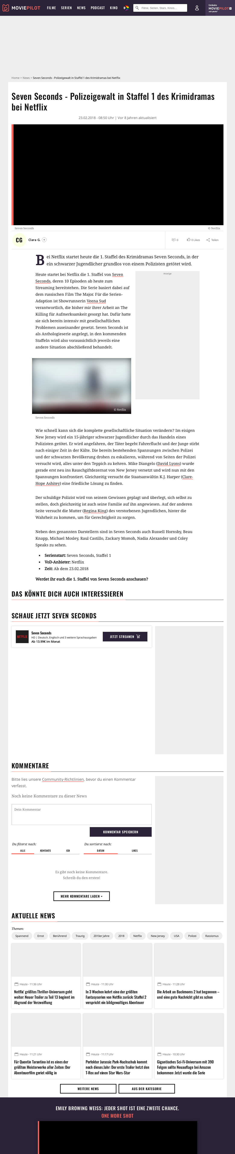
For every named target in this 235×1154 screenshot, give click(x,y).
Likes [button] (135, 850)
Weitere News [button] (88, 1088)
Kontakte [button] (45, 850)
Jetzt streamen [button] (125, 636)
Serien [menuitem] (66, 7)
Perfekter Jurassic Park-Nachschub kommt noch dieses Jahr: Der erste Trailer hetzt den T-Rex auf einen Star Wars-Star (118, 1067)
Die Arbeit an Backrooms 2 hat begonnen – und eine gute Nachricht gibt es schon (188, 994)
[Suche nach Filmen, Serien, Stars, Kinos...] (160, 8)
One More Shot (117, 1116)
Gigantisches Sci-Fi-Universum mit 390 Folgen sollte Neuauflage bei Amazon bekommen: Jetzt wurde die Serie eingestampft (185, 1067)
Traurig (80, 936)
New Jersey (158, 936)
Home (15, 78)
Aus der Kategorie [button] (147, 1088)
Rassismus (212, 936)
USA (176, 936)
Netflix (137, 936)
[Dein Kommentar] (82, 814)
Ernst (40, 936)
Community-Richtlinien (63, 779)
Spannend (21, 936)
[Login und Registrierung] (197, 8)
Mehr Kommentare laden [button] (82, 896)
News (26, 78)
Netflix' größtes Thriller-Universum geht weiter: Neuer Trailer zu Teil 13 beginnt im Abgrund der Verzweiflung (44, 997)
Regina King (95, 510)
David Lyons (168, 463)
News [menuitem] (81, 7)
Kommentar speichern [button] (120, 831)
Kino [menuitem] (114, 7)
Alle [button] (22, 850)
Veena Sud (96, 300)
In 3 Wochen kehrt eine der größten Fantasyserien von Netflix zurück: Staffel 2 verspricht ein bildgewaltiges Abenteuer (116, 997)
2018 (121, 936)
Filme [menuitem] (51, 7)
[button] (193, 240)
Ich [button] (68, 850)
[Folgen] (44, 239)
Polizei (192, 936)
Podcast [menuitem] (98, 7)
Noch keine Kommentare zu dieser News (49, 795)
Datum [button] (100, 850)
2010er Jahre (101, 936)
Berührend (60, 936)
